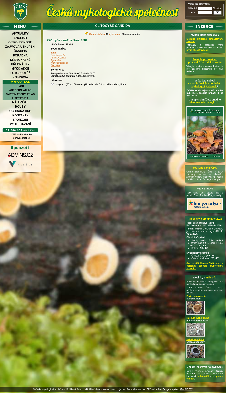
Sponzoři (20, 119)
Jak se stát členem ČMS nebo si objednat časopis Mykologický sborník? (204, 266)
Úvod (20, 86)
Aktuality (20, 33)
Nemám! (217, 8)
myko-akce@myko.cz (197, 50)
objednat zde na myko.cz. (205, 102)
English (20, 37)
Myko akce (20, 68)
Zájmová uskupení (20, 46)
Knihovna (20, 77)
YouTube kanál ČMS (205, 167)
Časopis (20, 51)
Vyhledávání (20, 124)
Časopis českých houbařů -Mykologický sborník (204, 85)
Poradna (20, 55)
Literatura (20, 98)
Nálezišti (211, 277)
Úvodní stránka (97, 34)
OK (217, 12)
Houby (20, 106)
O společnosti (20, 42)
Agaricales (56, 60)
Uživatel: (192, 8)
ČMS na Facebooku (21, 134)
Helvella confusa (195, 339)
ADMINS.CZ (186, 389)
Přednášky (20, 64)
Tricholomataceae (59, 63)
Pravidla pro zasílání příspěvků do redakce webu (205, 61)
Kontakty (20, 115)
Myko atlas (20, 81)
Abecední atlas (20, 90)
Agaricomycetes (58, 57)
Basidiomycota (58, 55)
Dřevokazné (20, 59)
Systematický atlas (20, 94)
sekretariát (203, 376)
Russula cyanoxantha (197, 318)
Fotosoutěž (20, 73)
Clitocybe (55, 65)
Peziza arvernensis (196, 296)
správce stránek (21, 138)
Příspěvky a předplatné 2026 (205, 218)
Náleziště (20, 102)
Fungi (53, 52)
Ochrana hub (20, 111)
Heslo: (193, 12)
